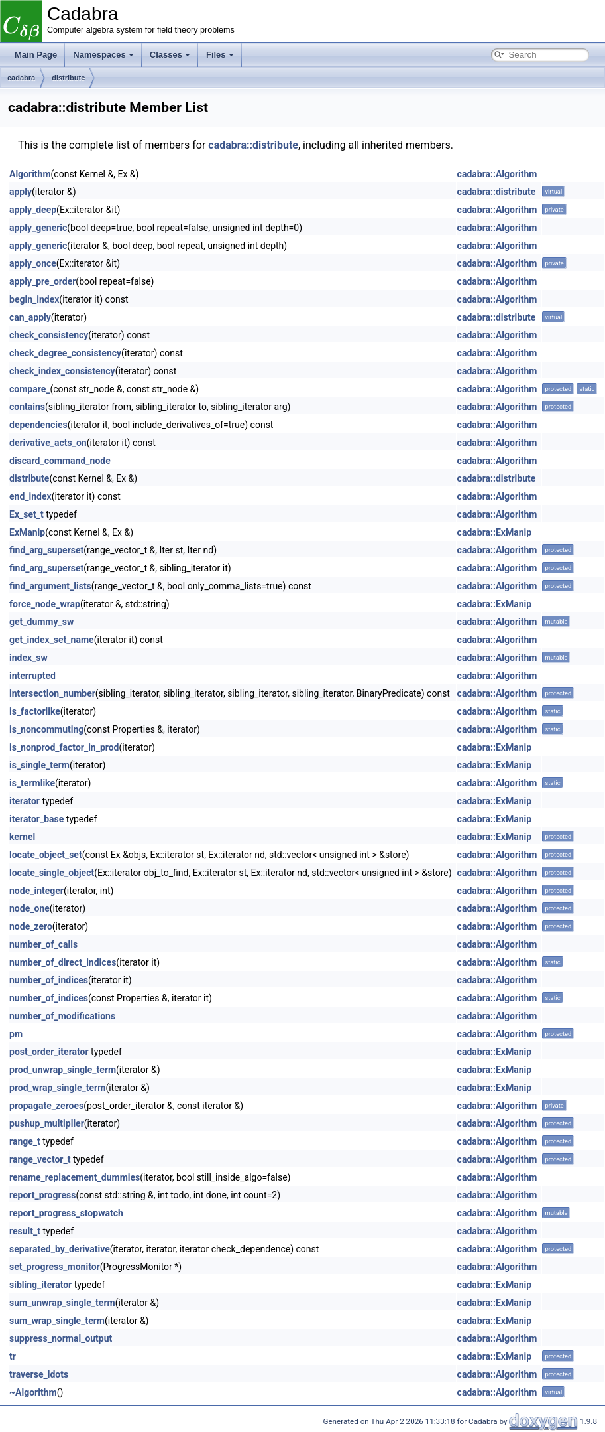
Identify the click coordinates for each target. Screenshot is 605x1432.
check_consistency (48, 335)
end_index (30, 496)
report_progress (42, 1195)
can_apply (30, 317)
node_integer (36, 890)
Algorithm (30, 174)
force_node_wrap (44, 604)
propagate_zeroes (46, 1105)
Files (220, 55)
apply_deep (32, 209)
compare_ (29, 389)
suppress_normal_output (60, 1338)
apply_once (32, 263)
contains (27, 406)
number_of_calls (43, 944)
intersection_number (52, 693)
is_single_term (39, 765)
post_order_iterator (49, 1051)
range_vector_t (39, 1159)
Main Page (36, 55)
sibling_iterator (40, 1284)
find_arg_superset (46, 550)
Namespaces (103, 55)
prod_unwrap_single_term (62, 1069)
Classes (170, 55)
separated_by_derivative (59, 1249)
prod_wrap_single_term (57, 1087)
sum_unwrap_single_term (62, 1302)
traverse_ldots (38, 1374)
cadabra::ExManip (494, 532)
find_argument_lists (50, 586)
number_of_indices (48, 980)
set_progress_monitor (54, 1266)
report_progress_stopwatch (66, 1213)
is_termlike (32, 783)
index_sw (28, 657)
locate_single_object (51, 872)
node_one (29, 908)
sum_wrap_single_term (57, 1320)
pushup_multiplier (46, 1123)
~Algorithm (33, 1392)
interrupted (32, 675)
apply (20, 191)
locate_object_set (45, 854)
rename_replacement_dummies (74, 1177)
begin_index (34, 299)
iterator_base (36, 819)
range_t (24, 1141)
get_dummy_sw (41, 621)
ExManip (27, 532)
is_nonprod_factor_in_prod (64, 747)
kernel (22, 836)
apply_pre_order (42, 281)
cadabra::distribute (253, 145)
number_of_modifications (62, 1016)
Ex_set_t (26, 514)
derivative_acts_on (48, 442)
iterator (24, 801)
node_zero (30, 926)
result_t (24, 1231)
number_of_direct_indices (62, 962)
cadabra (21, 78)
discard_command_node (60, 460)
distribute (68, 78)
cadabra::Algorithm (497, 174)
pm (16, 1034)
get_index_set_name (51, 639)
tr (12, 1356)
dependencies (38, 424)
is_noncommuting (46, 729)
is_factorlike (34, 711)
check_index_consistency (62, 371)
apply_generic (38, 227)
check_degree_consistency (65, 353)
